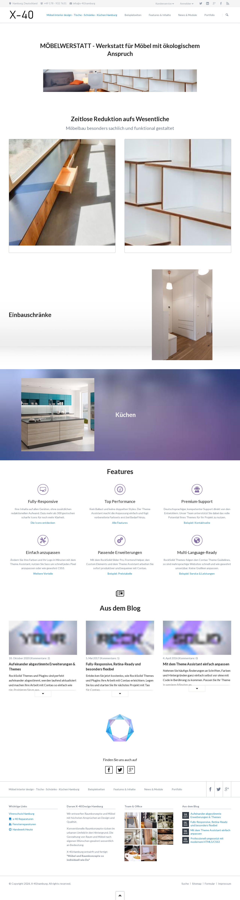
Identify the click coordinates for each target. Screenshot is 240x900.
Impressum (224, 883)
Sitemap (197, 883)
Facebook (109, 770)
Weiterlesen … (27, 694)
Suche (185, 883)
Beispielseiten (96, 789)
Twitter (120, 770)
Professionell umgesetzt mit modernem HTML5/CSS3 (207, 840)
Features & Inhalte (125, 789)
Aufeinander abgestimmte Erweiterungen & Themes (42, 666)
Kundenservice (164, 3)
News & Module (153, 789)
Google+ (131, 770)
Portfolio (177, 789)
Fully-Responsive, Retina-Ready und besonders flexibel (113, 666)
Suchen (227, 15)
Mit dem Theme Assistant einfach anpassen (196, 664)
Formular (210, 883)
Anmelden (185, 3)
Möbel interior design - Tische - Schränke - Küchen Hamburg (44, 789)
